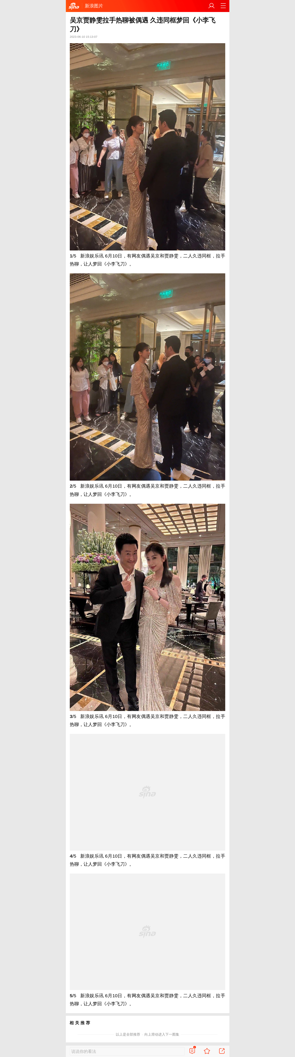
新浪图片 (94, 5)
